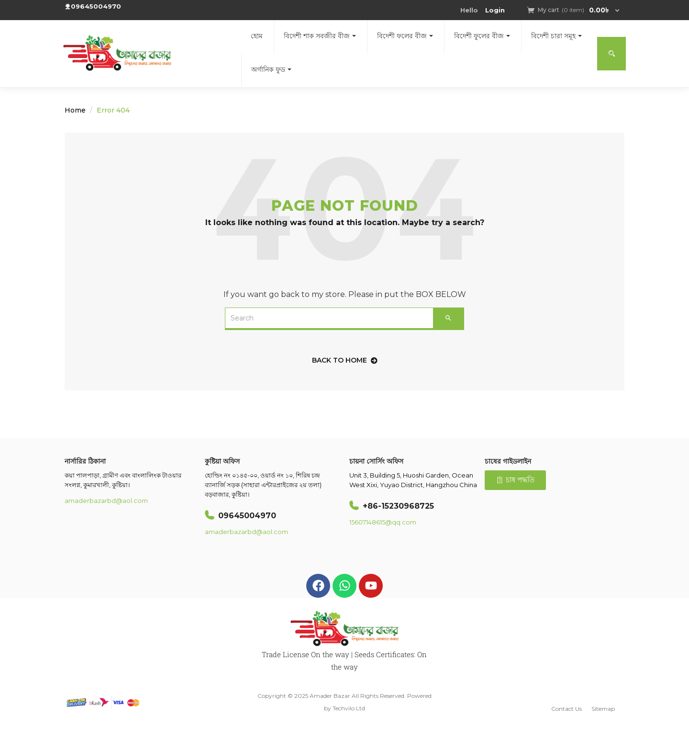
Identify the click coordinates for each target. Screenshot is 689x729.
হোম (257, 36)
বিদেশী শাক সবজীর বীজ (320, 36)
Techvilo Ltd (349, 708)
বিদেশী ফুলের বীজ (482, 36)
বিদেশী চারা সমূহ (556, 36)
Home (75, 110)
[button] (574, 10)
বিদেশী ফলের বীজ (405, 36)
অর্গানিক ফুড (271, 69)
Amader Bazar (330, 695)
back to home (345, 360)
